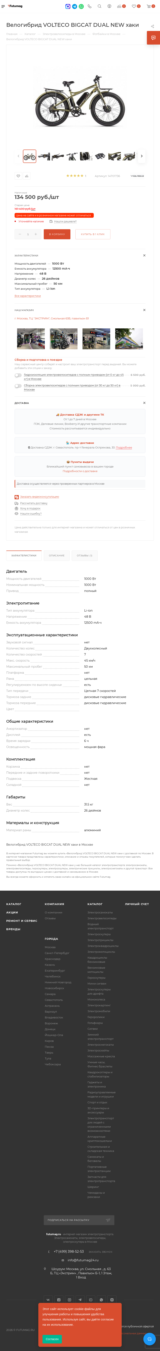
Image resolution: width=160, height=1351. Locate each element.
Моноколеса (96, 999)
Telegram (80, 1299)
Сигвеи (93, 1028)
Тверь (49, 1052)
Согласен (52, 1339)
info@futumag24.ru (83, 1260)
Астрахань (52, 1005)
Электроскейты (98, 1050)
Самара (50, 994)
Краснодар (52, 958)
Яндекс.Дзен (112, 1299)
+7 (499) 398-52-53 (69, 1251)
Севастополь (54, 999)
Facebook (58, 1299)
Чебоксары (53, 1064)
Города (51, 938)
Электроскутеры (99, 934)
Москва (50, 947)
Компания (54, 904)
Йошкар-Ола (54, 1035)
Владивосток (54, 1017)
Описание (56, 555)
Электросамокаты (100, 912)
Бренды (13, 929)
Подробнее (124, 447)
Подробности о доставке (80, 471)
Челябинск (53, 976)
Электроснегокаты (101, 1044)
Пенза (49, 1046)
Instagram (69, 1299)
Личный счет (137, 904)
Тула (48, 1058)
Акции (12, 912)
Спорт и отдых (97, 1102)
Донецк (50, 1029)
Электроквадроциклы (103, 946)
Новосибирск (54, 988)
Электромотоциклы (101, 951)
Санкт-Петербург (57, 953)
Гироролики (96, 1017)
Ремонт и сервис (21, 920)
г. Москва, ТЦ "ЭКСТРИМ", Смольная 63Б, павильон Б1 (52, 318)
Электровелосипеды (102, 918)
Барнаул (51, 1011)
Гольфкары (95, 1022)
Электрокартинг (99, 1005)
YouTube (90, 1299)
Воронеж (51, 1023)
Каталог (13, 904)
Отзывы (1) (84, 555)
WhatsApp (101, 1299)
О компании (53, 912)
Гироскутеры (96, 977)
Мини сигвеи (97, 983)
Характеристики (23, 555)
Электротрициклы (100, 940)
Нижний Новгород (58, 982)
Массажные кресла (101, 1056)
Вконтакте (48, 1299)
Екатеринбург (55, 970)
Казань (50, 964)
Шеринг (93, 1186)
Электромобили (99, 1011)
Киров (49, 1040)
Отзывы (50, 918)
